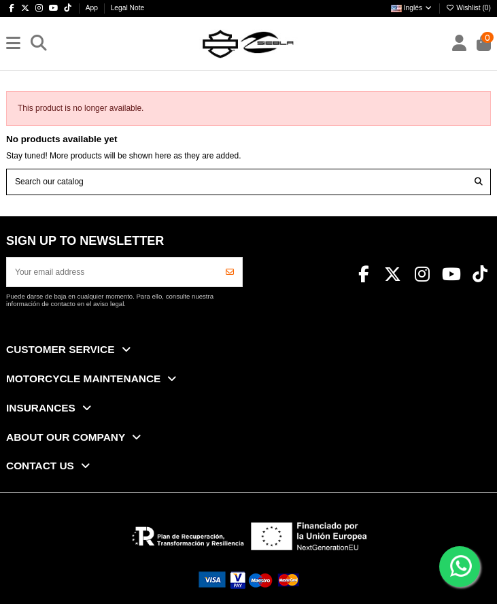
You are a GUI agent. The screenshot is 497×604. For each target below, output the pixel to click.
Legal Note (128, 8)
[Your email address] (112, 272)
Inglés (412, 8)
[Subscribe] (230, 272)
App (93, 8)
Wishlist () (468, 8)
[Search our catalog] (478, 182)
